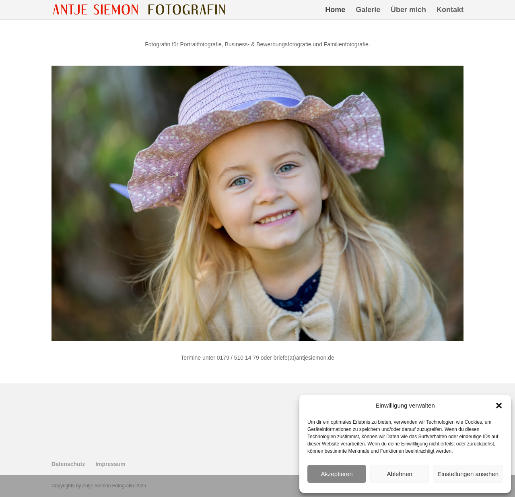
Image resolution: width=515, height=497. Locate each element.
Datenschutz (68, 464)
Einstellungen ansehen (468, 473)
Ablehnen (399, 473)
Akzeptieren (336, 473)
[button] (499, 406)
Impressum (110, 464)
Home (335, 10)
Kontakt (450, 10)
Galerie (368, 10)
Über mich (408, 10)
